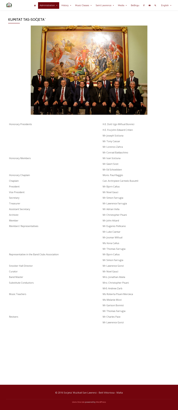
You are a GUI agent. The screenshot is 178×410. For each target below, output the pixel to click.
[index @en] (34, 5)
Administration (47, 5)
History (65, 5)
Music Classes (82, 5)
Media (121, 5)
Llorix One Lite (78, 402)
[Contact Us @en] (149, 5)
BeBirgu (135, 5)
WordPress (101, 402)
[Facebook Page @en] (143, 5)
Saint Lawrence (103, 5)
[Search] (155, 5)
